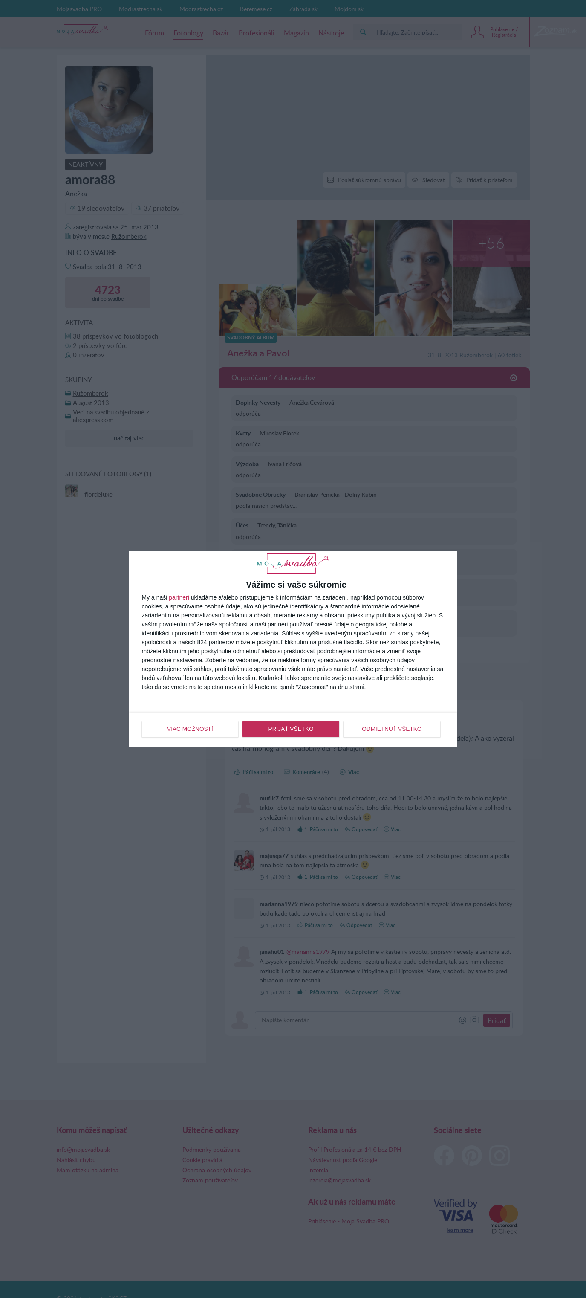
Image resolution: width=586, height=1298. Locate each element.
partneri (179, 598)
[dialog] (293, 649)
